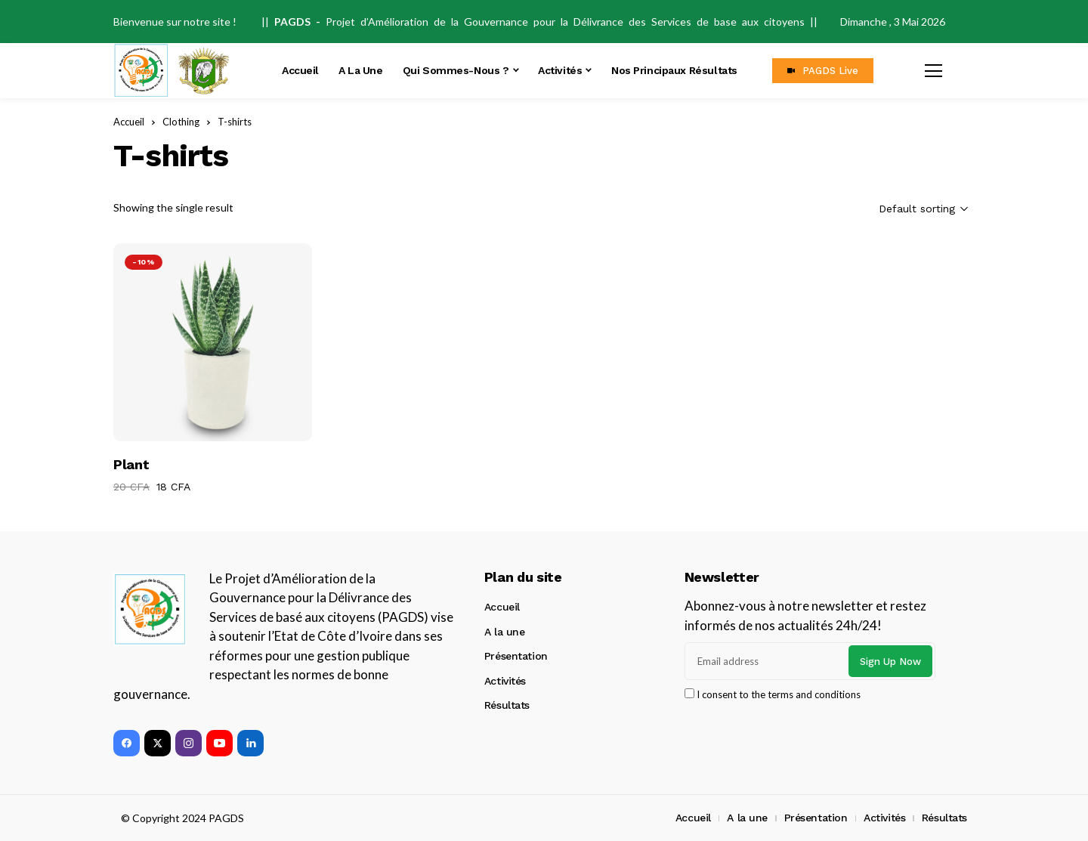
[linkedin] (250, 743)
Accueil (502, 607)
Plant (131, 464)
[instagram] (188, 743)
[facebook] (126, 743)
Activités (505, 681)
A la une (504, 632)
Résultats (507, 705)
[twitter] (157, 743)
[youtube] (219, 743)
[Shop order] (893, 209)
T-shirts (235, 122)
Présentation (516, 656)
